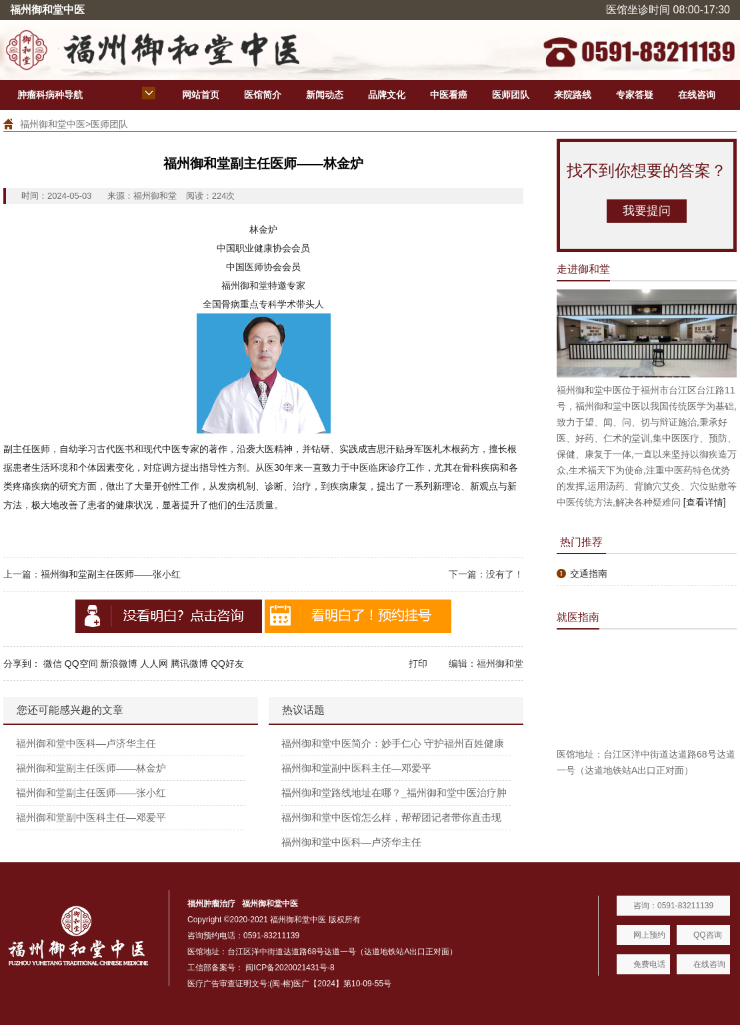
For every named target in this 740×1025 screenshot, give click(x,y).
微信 (52, 663)
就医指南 (578, 617)
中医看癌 (448, 94)
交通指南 (588, 573)
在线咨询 (696, 94)
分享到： (22, 663)
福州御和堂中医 (52, 124)
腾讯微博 (189, 663)
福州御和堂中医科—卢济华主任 (86, 743)
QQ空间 (81, 663)
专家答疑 (634, 94)
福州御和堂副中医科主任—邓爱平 (91, 817)
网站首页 (200, 94)
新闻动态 (324, 94)
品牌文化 (386, 94)
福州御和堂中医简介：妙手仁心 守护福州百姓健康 (392, 743)
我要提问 (647, 210)
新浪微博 (118, 663)
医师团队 (510, 94)
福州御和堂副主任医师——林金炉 (91, 768)
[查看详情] (704, 502)
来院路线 (572, 94)
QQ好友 (227, 663)
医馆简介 (262, 94)
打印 (418, 663)
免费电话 (649, 964)
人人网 (154, 663)
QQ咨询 (707, 935)
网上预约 (649, 935)
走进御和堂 (583, 269)
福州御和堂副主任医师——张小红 (111, 574)
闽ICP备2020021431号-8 (289, 967)
